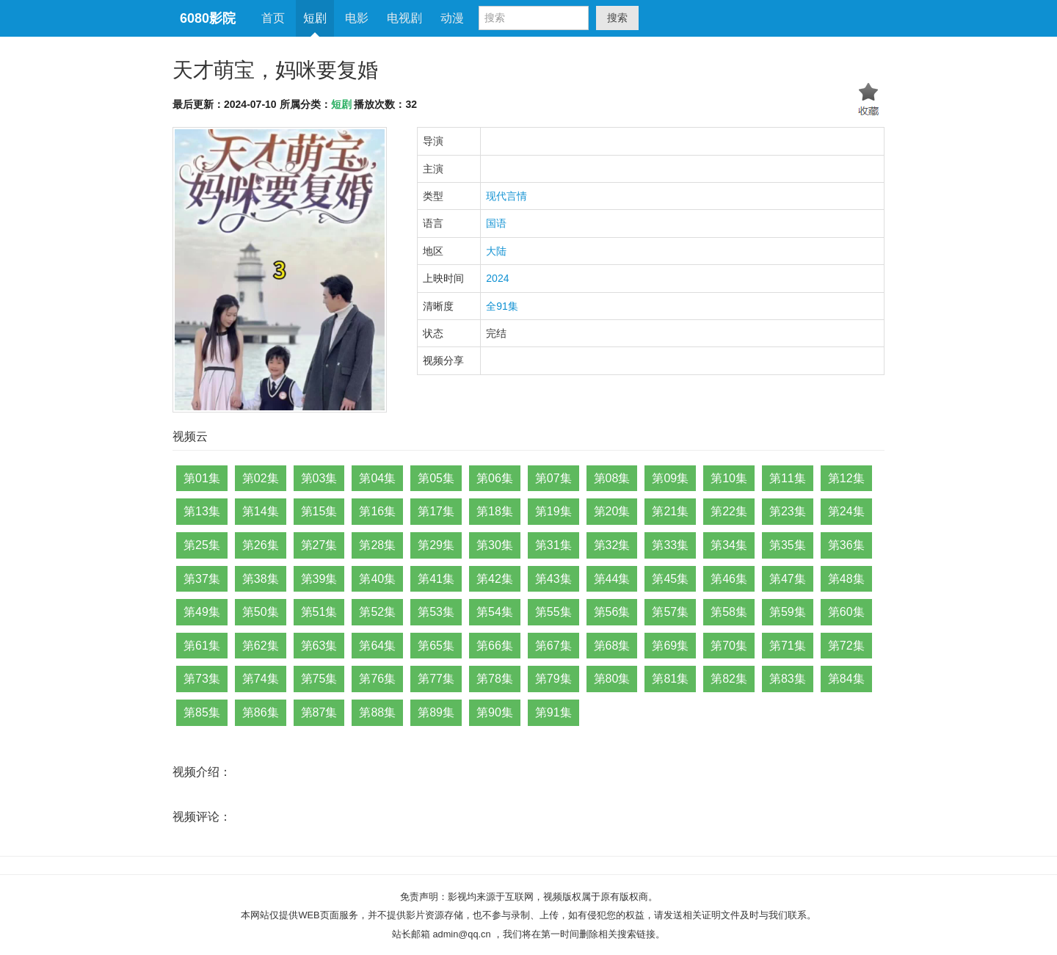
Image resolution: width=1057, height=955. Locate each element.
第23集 (787, 511)
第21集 (670, 511)
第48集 (846, 579)
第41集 (436, 579)
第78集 (494, 678)
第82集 (729, 678)
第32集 (612, 545)
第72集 (846, 645)
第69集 (670, 645)
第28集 (377, 545)
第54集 (494, 612)
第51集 (319, 612)
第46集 (729, 579)
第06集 (494, 478)
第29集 (436, 545)
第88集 (377, 712)
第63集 (319, 645)
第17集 (436, 511)
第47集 (787, 579)
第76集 (377, 678)
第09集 (670, 478)
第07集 (553, 478)
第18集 (494, 511)
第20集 (612, 511)
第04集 (377, 478)
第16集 (377, 511)
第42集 (494, 579)
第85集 (202, 712)
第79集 (553, 678)
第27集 (319, 545)
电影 (356, 18)
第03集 (319, 478)
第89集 (436, 712)
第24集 (846, 511)
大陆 (496, 251)
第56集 (612, 612)
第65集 (436, 645)
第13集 (202, 511)
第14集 (260, 511)
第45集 (670, 579)
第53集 (436, 612)
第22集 (729, 511)
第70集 (729, 645)
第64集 (377, 645)
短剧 (315, 18)
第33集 (670, 545)
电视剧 (404, 18)
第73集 (202, 678)
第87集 (319, 712)
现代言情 (506, 196)
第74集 (260, 678)
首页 (273, 18)
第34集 (729, 545)
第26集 (260, 545)
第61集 (202, 645)
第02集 (260, 478)
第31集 (553, 545)
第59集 (787, 612)
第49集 (202, 612)
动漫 (452, 18)
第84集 (846, 678)
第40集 (377, 579)
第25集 (202, 545)
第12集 (846, 478)
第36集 (846, 545)
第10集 (729, 478)
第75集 (319, 678)
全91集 (502, 306)
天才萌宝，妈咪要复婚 (275, 70)
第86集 (260, 712)
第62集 (260, 645)
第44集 (612, 579)
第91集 (553, 712)
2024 (497, 278)
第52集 (377, 612)
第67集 (553, 645)
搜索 (617, 17)
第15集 (319, 511)
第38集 (260, 579)
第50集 (260, 612)
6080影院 (208, 18)
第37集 (202, 579)
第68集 (612, 645)
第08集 (612, 478)
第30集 (494, 545)
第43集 (553, 579)
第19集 (553, 511)
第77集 (436, 678)
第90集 (494, 712)
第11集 (787, 478)
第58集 (729, 612)
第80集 (612, 678)
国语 (496, 223)
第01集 (202, 478)
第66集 (494, 645)
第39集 (319, 579)
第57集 (670, 612)
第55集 (553, 612)
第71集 (787, 645)
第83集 (787, 678)
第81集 (670, 678)
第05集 (436, 478)
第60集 (846, 612)
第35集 (787, 545)
